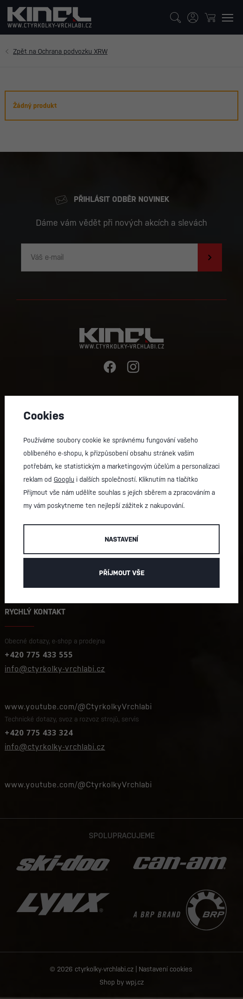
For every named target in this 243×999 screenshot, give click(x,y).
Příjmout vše (121, 573)
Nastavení (121, 539)
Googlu (64, 479)
